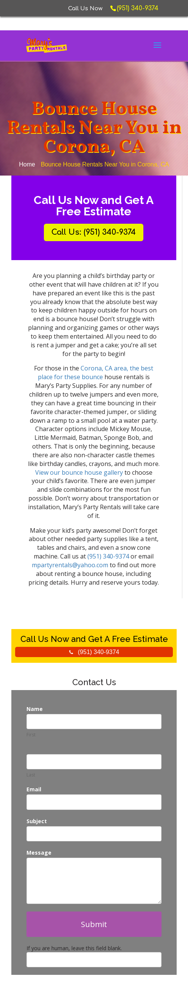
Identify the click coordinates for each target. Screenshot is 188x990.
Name (34, 708)
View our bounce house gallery (79, 472)
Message (38, 852)
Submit (94, 924)
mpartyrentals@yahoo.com (70, 565)
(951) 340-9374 (109, 556)
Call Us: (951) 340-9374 (93, 232)
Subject (36, 821)
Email (33, 789)
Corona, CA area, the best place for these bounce (96, 372)
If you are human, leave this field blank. (74, 948)
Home (27, 164)
